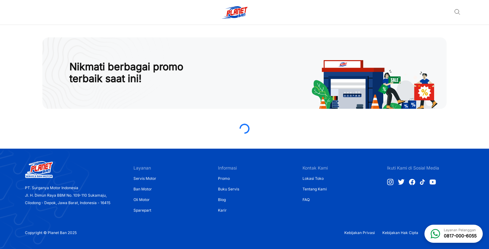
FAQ (306, 199)
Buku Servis (228, 189)
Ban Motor (142, 189)
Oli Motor (141, 199)
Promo (224, 178)
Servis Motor (144, 178)
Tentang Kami (315, 189)
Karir (222, 210)
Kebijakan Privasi (359, 232)
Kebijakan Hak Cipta (400, 232)
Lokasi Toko (313, 178)
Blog (222, 199)
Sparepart (142, 210)
